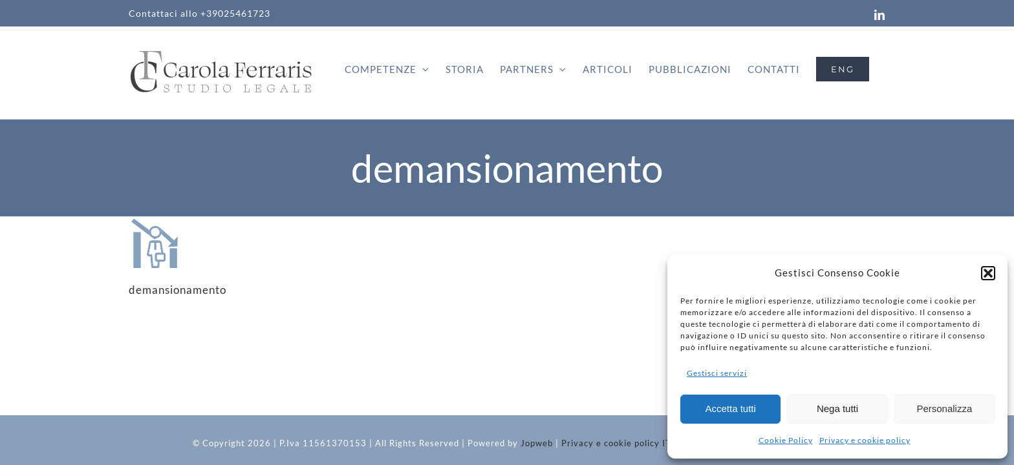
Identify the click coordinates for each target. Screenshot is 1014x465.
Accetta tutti (730, 408)
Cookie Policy (786, 440)
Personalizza (944, 408)
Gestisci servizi (717, 373)
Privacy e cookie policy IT (616, 443)
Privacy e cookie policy (865, 440)
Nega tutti (837, 408)
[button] (988, 273)
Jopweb (537, 443)
